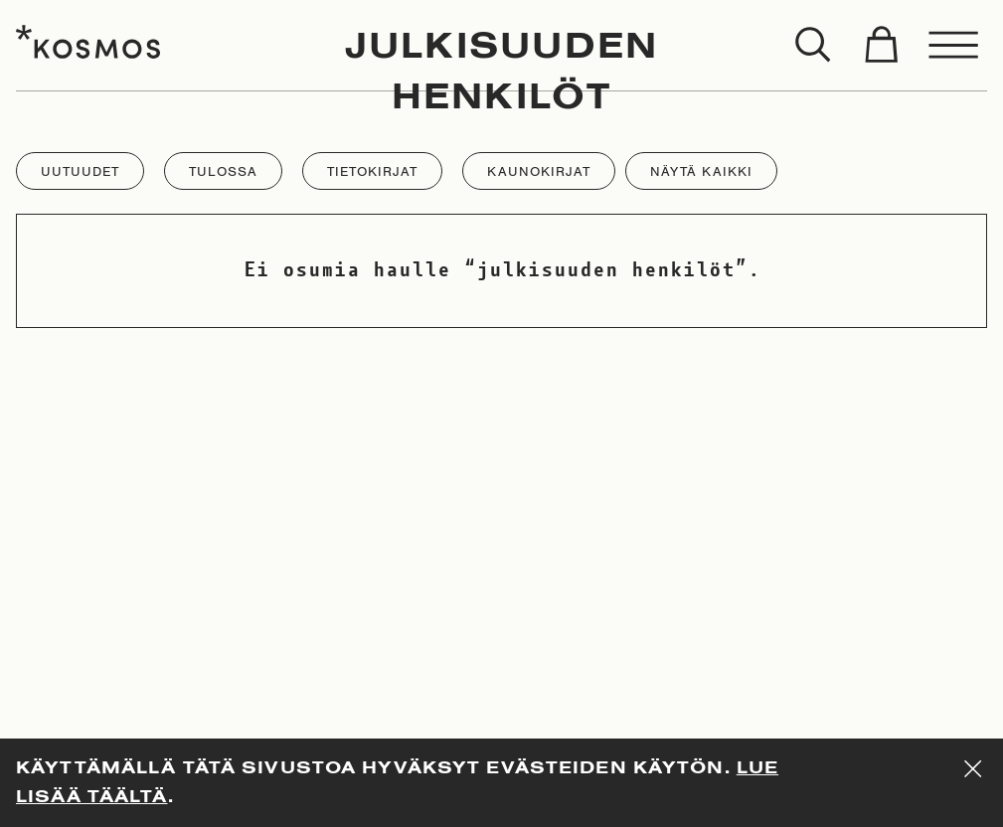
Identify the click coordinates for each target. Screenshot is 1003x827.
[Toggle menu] (954, 46)
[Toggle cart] (881, 46)
